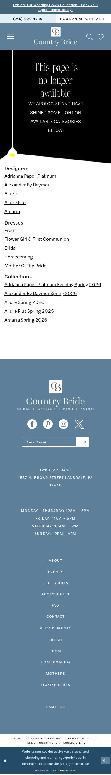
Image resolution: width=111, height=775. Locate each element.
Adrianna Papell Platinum (30, 176)
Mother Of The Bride (25, 265)
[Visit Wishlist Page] (101, 36)
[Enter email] (55, 442)
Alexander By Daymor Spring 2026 (40, 293)
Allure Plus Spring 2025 (29, 311)
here (71, 770)
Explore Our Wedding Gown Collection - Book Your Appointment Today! (55, 7)
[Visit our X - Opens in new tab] (79, 424)
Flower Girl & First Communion (36, 239)
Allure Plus (15, 202)
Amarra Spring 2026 (25, 320)
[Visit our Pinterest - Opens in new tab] (48, 424)
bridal (55, 640)
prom (55, 651)
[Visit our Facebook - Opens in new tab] (32, 424)
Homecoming (18, 256)
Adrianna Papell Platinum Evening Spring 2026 (52, 284)
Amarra (12, 211)
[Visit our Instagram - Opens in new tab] (63, 424)
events (55, 572)
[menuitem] (28, 19)
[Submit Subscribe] (82, 442)
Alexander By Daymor (26, 185)
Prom (10, 230)
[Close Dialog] (5, 761)
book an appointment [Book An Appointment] (83, 19)
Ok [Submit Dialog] (105, 761)
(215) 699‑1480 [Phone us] (28, 19)
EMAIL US (55, 707)
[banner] (55, 37)
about (55, 561)
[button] (10, 36)
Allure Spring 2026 (24, 302)
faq (55, 606)
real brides (55, 583)
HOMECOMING (55, 663)
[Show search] (89, 36)
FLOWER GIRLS (55, 685)
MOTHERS (55, 674)
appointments (55, 628)
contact (55, 617)
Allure (10, 194)
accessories (55, 594)
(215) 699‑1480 (55, 470)
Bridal (10, 248)
